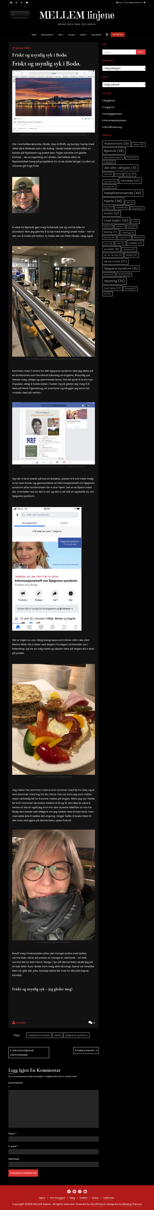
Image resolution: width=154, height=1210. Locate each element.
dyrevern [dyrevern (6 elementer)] (129, 175)
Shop (119, 2)
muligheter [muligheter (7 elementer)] (124, 237)
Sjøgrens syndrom (76, 1035)
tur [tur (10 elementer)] (107, 293)
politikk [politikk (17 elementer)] (135, 243)
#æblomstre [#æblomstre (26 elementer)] (116, 144)
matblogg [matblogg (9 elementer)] (128, 232)
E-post (13, 1146)
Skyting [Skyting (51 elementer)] (114, 280)
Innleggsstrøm (113, 114)
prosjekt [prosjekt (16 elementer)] (111, 249)
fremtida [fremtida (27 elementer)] (130, 181)
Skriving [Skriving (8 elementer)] (109, 274)
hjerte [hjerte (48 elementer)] (113, 201)
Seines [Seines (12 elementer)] (131, 255)
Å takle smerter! (85, 1050)
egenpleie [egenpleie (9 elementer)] (110, 181)
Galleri (83, 1197)
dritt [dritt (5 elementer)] (118, 175)
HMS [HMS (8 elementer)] (130, 202)
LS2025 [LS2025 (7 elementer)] (120, 226)
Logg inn (109, 107)
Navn (12, 1133)
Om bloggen (57, 1197)
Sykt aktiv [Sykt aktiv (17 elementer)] (112, 288)
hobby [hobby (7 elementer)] (108, 208)
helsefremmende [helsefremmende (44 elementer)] (122, 193)
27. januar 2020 (21, 47)
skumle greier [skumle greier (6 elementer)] (124, 275)
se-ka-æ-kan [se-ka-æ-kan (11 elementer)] (113, 255)
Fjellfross (108, 1197)
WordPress (97, 1204)
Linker (95, 1197)
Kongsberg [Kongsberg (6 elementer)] (137, 208)
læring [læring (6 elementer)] (131, 227)
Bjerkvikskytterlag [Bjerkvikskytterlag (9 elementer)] (113, 157)
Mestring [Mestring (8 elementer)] (109, 237)
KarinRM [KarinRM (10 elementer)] (122, 207)
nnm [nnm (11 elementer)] (120, 243)
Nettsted (13, 1159)
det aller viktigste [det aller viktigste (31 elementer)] (120, 168)
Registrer (109, 100)
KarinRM (19, 1022)
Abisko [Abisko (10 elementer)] (138, 144)
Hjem (42, 1197)
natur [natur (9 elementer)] (108, 243)
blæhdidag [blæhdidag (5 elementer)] (132, 158)
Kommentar (13, 1085)
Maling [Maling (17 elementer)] (110, 232)
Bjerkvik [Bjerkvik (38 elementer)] (114, 151)
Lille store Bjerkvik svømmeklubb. (22, 1052)
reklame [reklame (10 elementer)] (129, 249)
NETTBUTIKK (118, 34)
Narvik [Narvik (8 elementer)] (138, 237)
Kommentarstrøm (115, 120)
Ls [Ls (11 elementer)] (135, 221)
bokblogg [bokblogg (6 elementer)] (109, 162)
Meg (72, 1197)
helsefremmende (39, 1035)
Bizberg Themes (132, 1204)
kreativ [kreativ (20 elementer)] (111, 213)
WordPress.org (113, 127)
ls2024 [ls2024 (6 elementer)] (108, 227)
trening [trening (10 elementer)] (130, 288)
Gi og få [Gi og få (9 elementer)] (109, 186)
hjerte (57, 1035)
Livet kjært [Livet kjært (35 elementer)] (116, 220)
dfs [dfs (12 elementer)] (108, 174)
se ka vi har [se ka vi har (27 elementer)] (115, 261)
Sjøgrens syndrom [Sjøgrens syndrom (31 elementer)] (121, 268)
